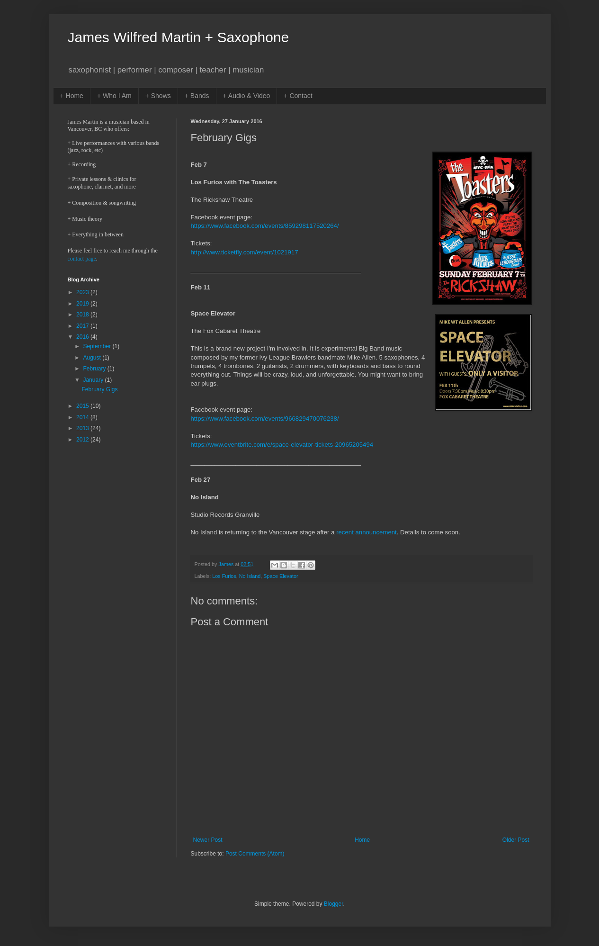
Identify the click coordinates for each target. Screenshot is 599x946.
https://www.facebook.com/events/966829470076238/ (265, 418)
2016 (83, 336)
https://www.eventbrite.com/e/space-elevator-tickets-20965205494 (282, 444)
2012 (83, 439)
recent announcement (366, 532)
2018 (83, 314)
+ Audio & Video (246, 95)
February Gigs (99, 389)
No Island (250, 576)
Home (362, 840)
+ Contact (298, 95)
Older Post (515, 840)
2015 (83, 406)
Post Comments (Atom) (255, 853)
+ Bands (197, 95)
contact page (82, 258)
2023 (83, 292)
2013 (83, 428)
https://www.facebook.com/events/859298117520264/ (265, 225)
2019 (83, 303)
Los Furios (224, 576)
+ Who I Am (114, 95)
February (95, 368)
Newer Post (208, 840)
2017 (83, 326)
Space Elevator (280, 576)
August (92, 357)
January (94, 380)
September (97, 346)
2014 (83, 417)
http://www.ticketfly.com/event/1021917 (244, 252)
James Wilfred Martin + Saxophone (178, 37)
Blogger (333, 904)
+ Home (71, 95)
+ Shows (158, 95)
